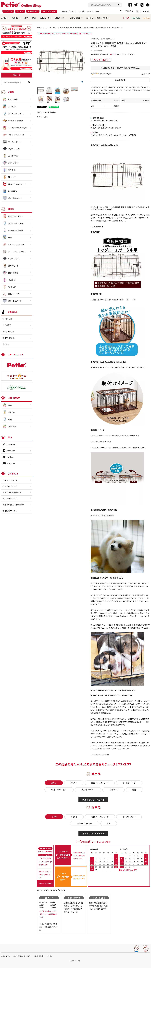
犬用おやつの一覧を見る (93, 799)
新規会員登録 (33, 11)
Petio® (126, 18)
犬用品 (4, 18)
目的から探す (75, 18)
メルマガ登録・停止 (49, 11)
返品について (145, 74)
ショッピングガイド (10, 480)
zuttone (146, 18)
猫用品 (15, 18)
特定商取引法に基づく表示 (13, 504)
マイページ (8, 11)
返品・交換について (10, 498)
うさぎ (26, 18)
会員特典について (69, 11)
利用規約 (49, 956)
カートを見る (143, 11)
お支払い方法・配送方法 (12, 492)
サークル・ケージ (57, 27)
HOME (39, 27)
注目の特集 (59, 18)
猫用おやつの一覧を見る (93, 833)
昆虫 (34, 18)
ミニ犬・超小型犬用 (44, 34)
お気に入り (126, 11)
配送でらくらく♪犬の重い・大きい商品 (65, 34)
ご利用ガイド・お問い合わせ (97, 18)
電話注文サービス (10, 510)
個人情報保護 (38, 956)
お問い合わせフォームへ (45, 883)
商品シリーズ (44, 18)
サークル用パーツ (85, 34)
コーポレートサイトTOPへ (89, 11)
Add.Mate (136, 18)
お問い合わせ (5, 956)
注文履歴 (20, 11)
